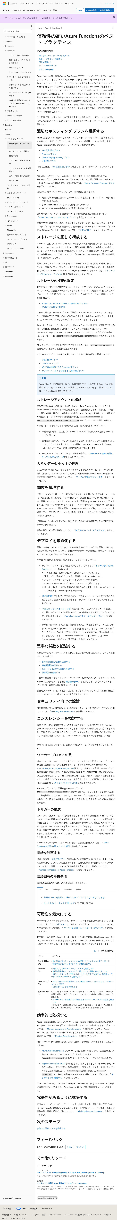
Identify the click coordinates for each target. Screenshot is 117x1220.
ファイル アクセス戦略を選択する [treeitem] (20, 170)
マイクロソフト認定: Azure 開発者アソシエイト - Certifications (62, 1183)
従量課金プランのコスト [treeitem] (17, 234)
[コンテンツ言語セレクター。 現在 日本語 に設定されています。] (7, 1209)
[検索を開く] (101, 3)
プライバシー (53, 1214)
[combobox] (17, 31)
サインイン (109, 3)
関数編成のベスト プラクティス (90, 530)
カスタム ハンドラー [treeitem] (15, 248)
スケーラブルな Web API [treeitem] (19, 55)
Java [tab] (46, 889)
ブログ (34, 1214)
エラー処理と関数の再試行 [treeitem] (19, 176)
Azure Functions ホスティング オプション (58, 217)
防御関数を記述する (51, 672)
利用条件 (108, 1214)
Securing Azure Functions (62, 711)
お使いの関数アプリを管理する (51, 1128)
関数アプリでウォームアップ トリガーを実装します (73, 968)
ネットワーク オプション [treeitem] (17, 239)
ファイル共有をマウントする (89, 477)
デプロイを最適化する (48, 65)
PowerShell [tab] (68, 889)
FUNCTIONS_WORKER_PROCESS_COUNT (55, 768)
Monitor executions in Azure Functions (64, 1028)
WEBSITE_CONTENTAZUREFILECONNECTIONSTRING (65, 303)
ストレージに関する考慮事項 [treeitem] (19, 162)
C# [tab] (40, 889)
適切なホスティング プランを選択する (54, 55)
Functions (56, 28)
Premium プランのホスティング (56, 608)
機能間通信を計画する (52, 665)
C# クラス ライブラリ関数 (65, 782)
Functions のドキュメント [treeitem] (15, 37)
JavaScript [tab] (56, 889)
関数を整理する (45, 62)
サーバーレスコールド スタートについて (82, 927)
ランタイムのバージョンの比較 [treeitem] (18, 187)
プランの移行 (85, 230)
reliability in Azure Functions (90, 1111)
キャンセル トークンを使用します (59, 903)
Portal (80, 10)
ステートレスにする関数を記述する (58, 668)
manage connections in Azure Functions (56, 869)
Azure (47, 28)
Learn (39, 28)
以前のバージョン (21, 1214)
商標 (4, 1218)
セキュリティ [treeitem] (14, 180)
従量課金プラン (49, 161)
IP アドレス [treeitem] (11, 244)
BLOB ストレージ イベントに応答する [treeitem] (19, 61)
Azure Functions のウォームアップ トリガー (84, 615)
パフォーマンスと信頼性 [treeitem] (19, 151)
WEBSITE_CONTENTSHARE (53, 306)
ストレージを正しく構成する (50, 59)
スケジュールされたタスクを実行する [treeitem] (19, 86)
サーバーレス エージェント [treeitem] (20, 72)
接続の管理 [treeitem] (13, 156)
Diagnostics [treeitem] (11, 230)
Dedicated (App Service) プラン (56, 157)
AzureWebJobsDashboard (53, 1050)
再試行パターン (73, 681)
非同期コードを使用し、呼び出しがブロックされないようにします (74, 897)
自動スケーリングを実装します (65, 986)
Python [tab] (78, 889)
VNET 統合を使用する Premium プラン (59, 367)
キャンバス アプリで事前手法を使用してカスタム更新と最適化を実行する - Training (70, 1172)
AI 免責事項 (6, 1214)
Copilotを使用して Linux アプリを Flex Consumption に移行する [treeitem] (20, 103)
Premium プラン (49, 154)
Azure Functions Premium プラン (100, 182)
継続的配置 (47, 596)
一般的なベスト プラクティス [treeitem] (20, 145)
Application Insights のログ (54, 1063)
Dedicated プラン (49, 363)
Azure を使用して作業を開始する (99, 10)
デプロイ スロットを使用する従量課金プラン (62, 370)
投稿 (43, 1214)
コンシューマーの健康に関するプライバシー (81, 1214)
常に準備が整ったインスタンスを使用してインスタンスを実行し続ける (81, 961)
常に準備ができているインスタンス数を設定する (72, 964)
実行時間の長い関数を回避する (56, 661)
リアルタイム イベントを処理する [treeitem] (20, 94)
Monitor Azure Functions (66, 1036)
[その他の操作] (113, 28)
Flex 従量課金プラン (51, 150)
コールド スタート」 (61, 924)
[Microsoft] (4, 3)
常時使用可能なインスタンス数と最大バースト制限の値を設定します (80, 971)
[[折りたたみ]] (31, 26)
